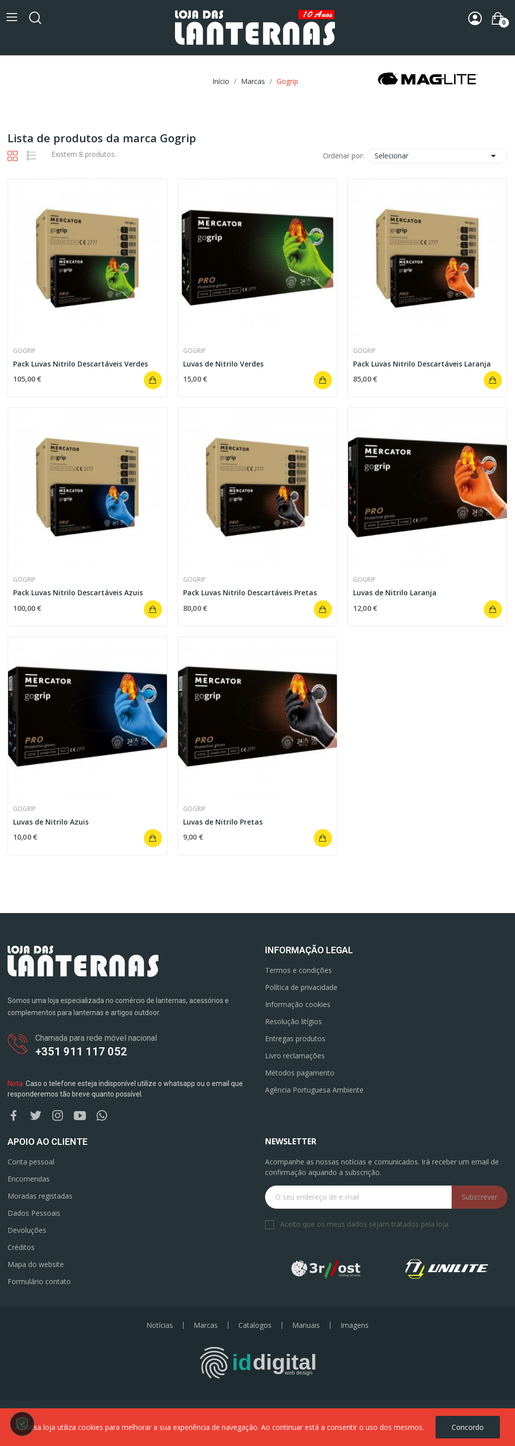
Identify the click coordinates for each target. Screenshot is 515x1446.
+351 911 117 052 (81, 1051)
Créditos (21, 1247)
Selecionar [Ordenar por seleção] (437, 156)
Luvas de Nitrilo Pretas (223, 822)
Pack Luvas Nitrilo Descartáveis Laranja (422, 364)
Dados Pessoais (34, 1213)
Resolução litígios (293, 1021)
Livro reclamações (295, 1055)
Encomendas (29, 1179)
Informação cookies (297, 1004)
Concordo (468, 1427)
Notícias (159, 1325)
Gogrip (24, 351)
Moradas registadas (40, 1196)
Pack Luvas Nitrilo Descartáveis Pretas (250, 592)
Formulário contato (39, 1281)
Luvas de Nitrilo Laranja (395, 592)
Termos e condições (298, 970)
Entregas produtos (295, 1038)
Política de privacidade (301, 987)
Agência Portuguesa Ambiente (314, 1090)
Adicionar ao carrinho (153, 380)
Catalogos (255, 1325)
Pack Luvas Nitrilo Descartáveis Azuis (78, 592)
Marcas (206, 1325)
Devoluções (27, 1230)
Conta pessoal (31, 1161)
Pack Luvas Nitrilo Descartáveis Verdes (80, 364)
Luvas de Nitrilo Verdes (223, 364)
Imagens (354, 1325)
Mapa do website (36, 1264)
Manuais (306, 1325)
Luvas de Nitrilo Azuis (51, 822)
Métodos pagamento (299, 1072)
